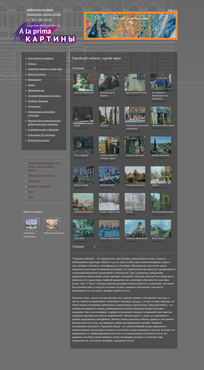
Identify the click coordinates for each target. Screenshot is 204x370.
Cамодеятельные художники (43, 129)
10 (106, 68)
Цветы (31, 85)
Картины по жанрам (39, 186)
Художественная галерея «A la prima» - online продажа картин (44, 166)
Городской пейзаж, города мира (45, 69)
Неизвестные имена (38, 140)
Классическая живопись (41, 58)
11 (109, 68)
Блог (30, 197)
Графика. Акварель (38, 101)
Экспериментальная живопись (44, 95)
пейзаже (137, 301)
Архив (31, 191)
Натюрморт (34, 79)
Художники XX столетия (41, 135)
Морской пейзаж (37, 74)
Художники (34, 180)
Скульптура (34, 106)
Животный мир (36, 90)
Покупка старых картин (41, 175)
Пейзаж (32, 63)
